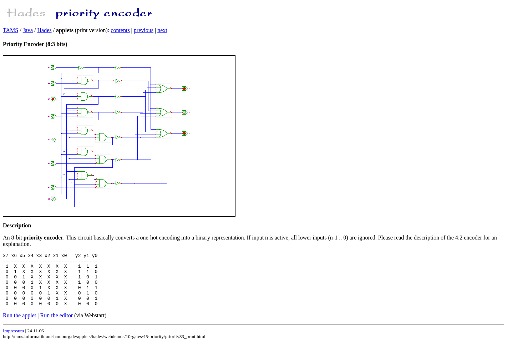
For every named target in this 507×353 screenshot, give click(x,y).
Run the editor (56, 326)
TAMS (10, 30)
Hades (44, 30)
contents (120, 30)
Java (28, 30)
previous (143, 30)
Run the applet (19, 326)
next (162, 30)
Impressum (13, 341)
